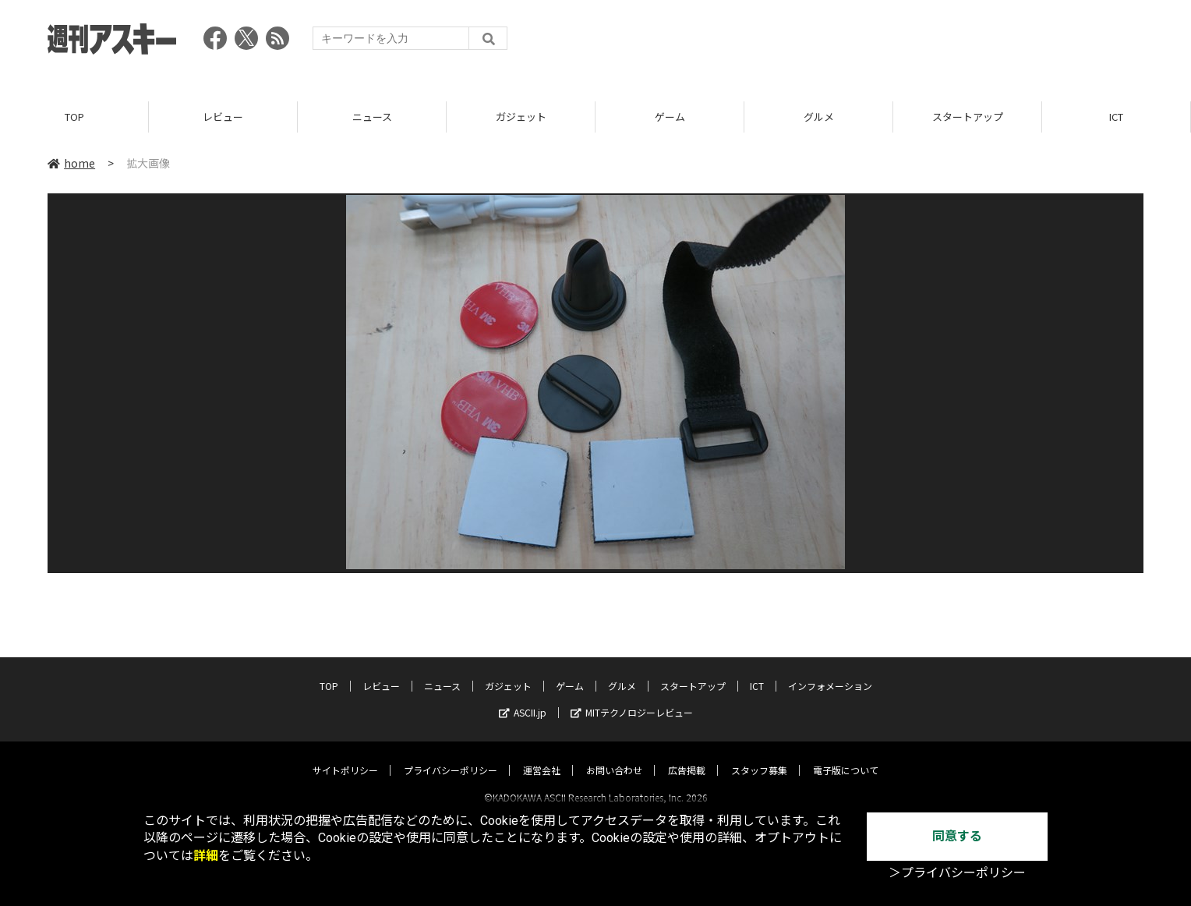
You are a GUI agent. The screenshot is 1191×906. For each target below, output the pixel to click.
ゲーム (670, 116)
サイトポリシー (345, 756)
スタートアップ (967, 116)
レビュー (223, 116)
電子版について (845, 756)
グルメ (819, 116)
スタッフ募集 (759, 756)
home (71, 163)
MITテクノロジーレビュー (632, 698)
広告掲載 (686, 756)
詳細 (205, 855)
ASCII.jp (522, 698)
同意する (957, 836)
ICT (1116, 116)
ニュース (372, 116)
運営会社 (541, 756)
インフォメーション (830, 671)
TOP (74, 116)
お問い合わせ (614, 756)
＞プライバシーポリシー (957, 872)
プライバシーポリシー (450, 756)
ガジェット (521, 116)
